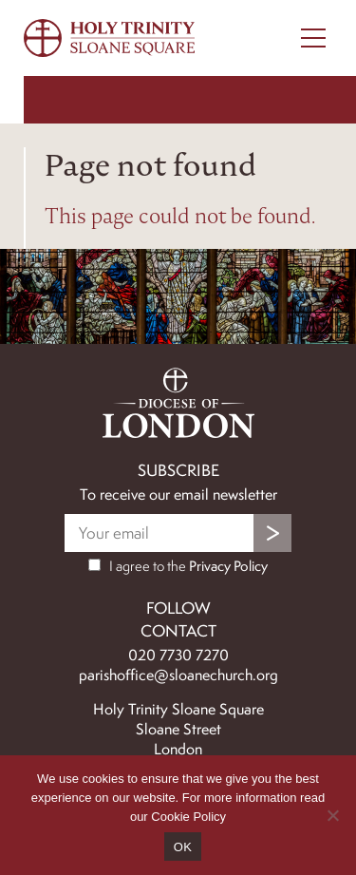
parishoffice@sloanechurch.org (178, 675)
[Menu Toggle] (313, 38)
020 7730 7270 (178, 655)
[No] (332, 815)
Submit (272, 533)
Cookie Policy (188, 816)
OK (183, 847)
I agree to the (178, 566)
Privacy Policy (228, 566)
